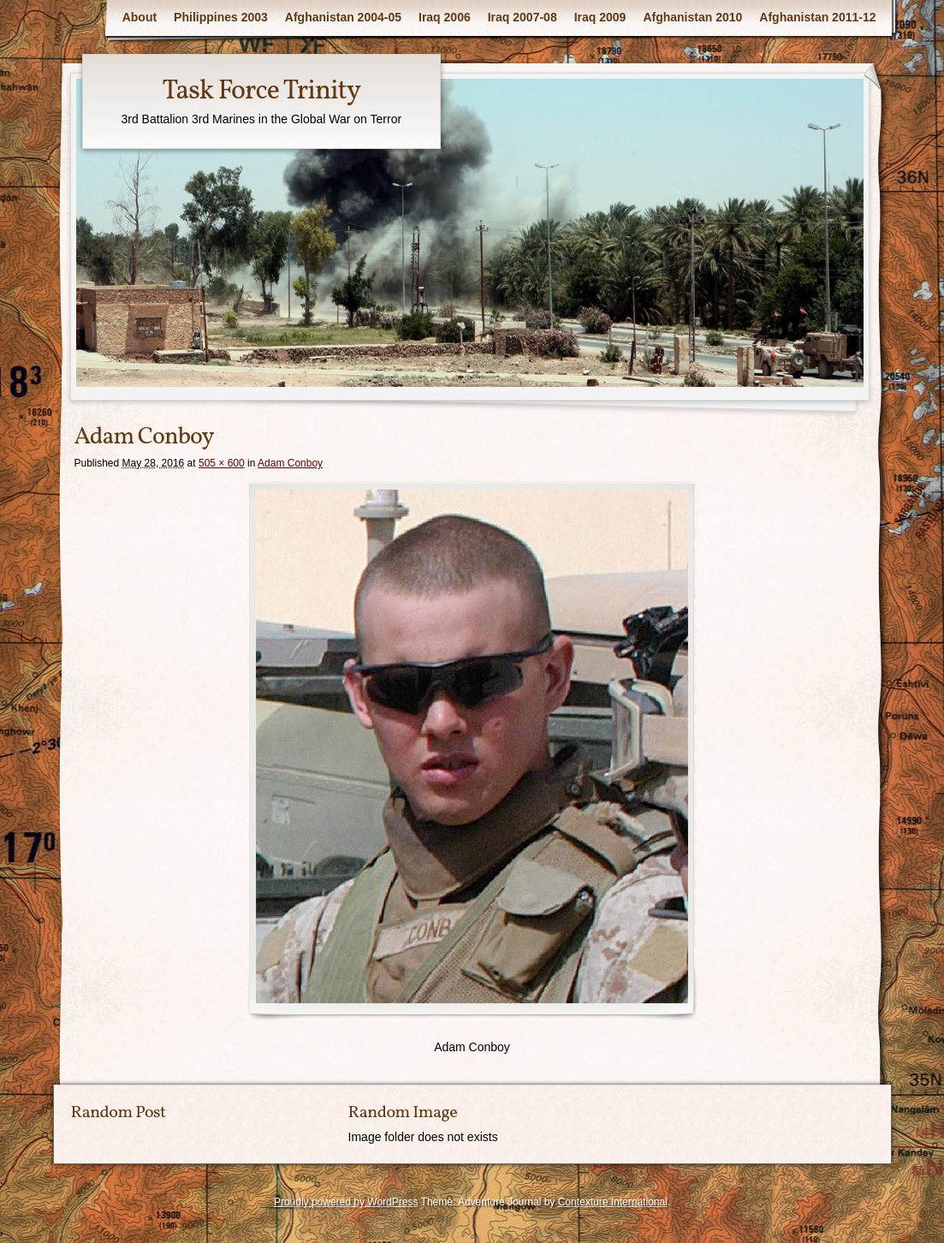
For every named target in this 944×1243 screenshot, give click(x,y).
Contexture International (613, 1202)
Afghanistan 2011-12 (817, 17)
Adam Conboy (290, 463)
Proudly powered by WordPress (346, 1202)
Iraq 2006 (445, 17)
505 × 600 (222, 463)
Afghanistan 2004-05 (343, 17)
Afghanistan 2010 (692, 17)
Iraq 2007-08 (522, 17)
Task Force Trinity (261, 91)
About (139, 17)
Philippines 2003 (221, 17)
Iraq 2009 (600, 17)
